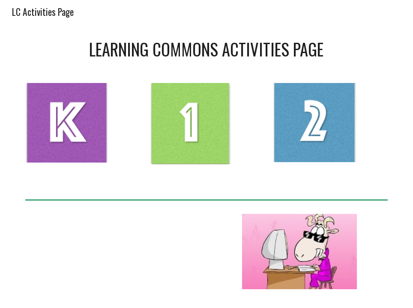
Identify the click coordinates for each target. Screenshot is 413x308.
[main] (206, 49)
